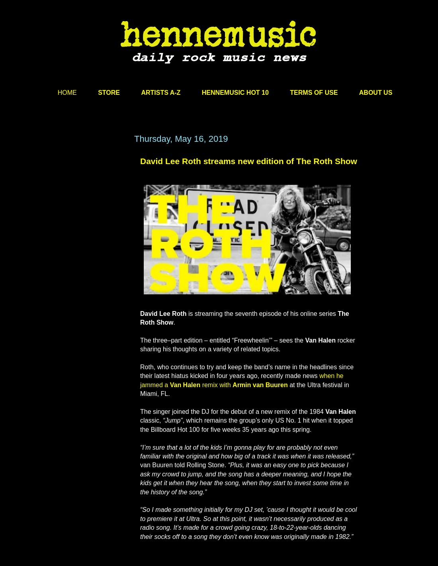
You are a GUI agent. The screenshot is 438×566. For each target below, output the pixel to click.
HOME (67, 92)
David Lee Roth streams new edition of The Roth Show (248, 161)
